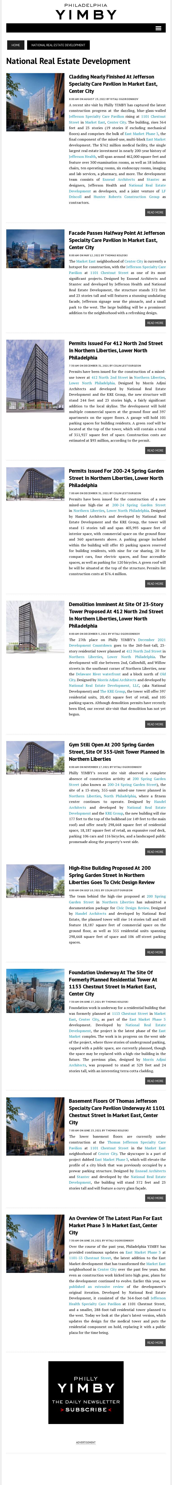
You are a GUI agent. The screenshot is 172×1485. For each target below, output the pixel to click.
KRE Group (114, 810)
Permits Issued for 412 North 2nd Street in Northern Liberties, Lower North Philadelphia (116, 349)
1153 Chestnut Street (130, 1009)
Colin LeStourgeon (127, 364)
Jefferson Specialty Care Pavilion (96, 115)
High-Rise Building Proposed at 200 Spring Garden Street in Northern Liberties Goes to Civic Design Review (117, 871)
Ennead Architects (119, 178)
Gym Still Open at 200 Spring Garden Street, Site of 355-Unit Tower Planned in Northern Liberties (116, 749)
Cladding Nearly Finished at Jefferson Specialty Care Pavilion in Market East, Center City (113, 83)
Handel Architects (90, 909)
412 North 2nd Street (109, 375)
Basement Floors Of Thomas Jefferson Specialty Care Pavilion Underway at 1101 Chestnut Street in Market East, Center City (117, 1108)
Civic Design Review (132, 904)
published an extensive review (93, 1282)
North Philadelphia (120, 792)
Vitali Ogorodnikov (124, 98)
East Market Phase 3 (141, 133)
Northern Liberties (149, 375)
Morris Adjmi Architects (116, 677)
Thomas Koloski (116, 254)
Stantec (153, 178)
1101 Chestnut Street (109, 271)
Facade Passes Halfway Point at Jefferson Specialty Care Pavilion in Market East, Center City (117, 239)
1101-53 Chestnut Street (90, 1253)
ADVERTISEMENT (86, 1432)
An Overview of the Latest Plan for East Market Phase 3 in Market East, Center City (115, 1221)
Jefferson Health (82, 156)
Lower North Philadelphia (92, 381)
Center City (116, 121)
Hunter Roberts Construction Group (127, 196)
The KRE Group (112, 688)
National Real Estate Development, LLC (104, 683)
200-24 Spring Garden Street (139, 502)
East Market (156, 138)
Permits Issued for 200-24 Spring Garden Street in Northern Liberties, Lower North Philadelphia (116, 476)
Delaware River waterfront (98, 671)
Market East (95, 121)
